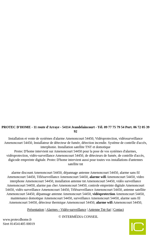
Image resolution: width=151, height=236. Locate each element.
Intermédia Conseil (80, 217)
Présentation (35, 210)
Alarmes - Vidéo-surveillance (66, 210)
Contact (118, 210)
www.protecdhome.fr (17, 219)
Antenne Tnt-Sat (99, 210)
